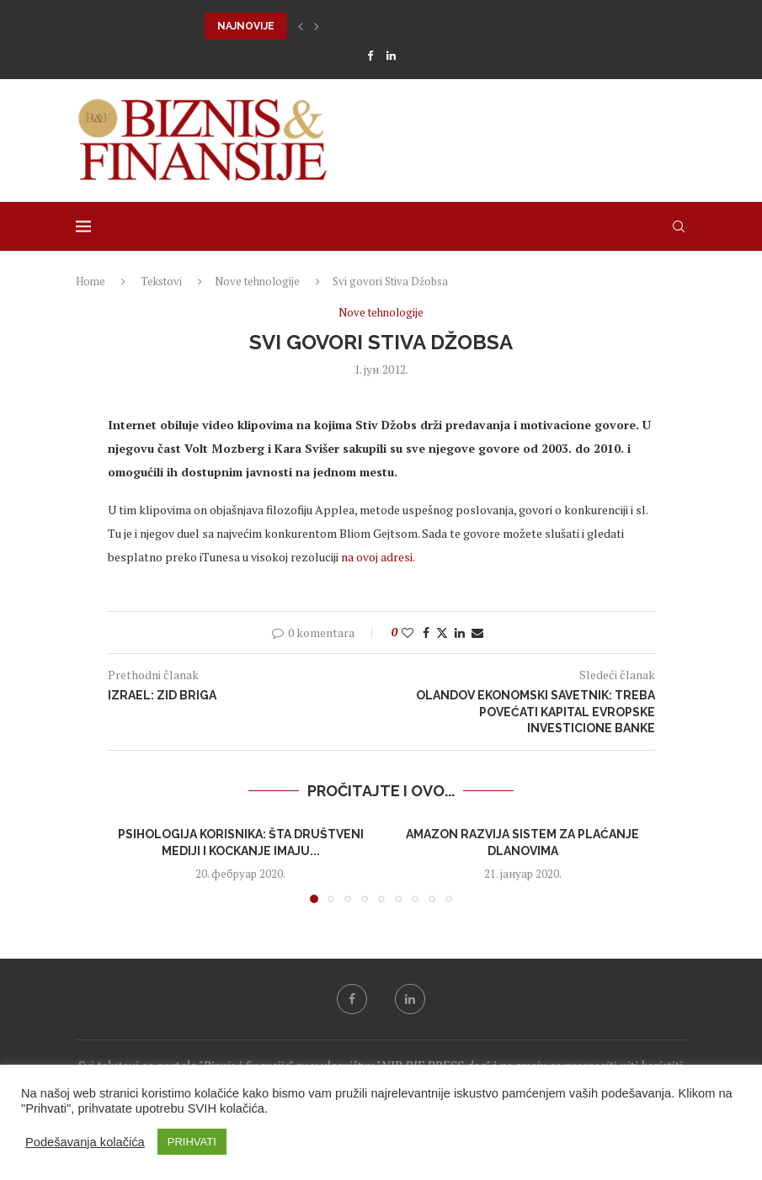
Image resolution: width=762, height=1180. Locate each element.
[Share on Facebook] (426, 632)
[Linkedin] (391, 55)
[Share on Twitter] (442, 632)
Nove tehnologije (257, 281)
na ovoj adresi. (378, 557)
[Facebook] (370, 55)
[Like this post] (407, 632)
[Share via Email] (477, 632)
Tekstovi (161, 281)
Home (90, 281)
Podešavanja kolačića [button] (85, 1142)
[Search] (678, 226)
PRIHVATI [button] (192, 1141)
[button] (300, 26)
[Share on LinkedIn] (460, 632)
